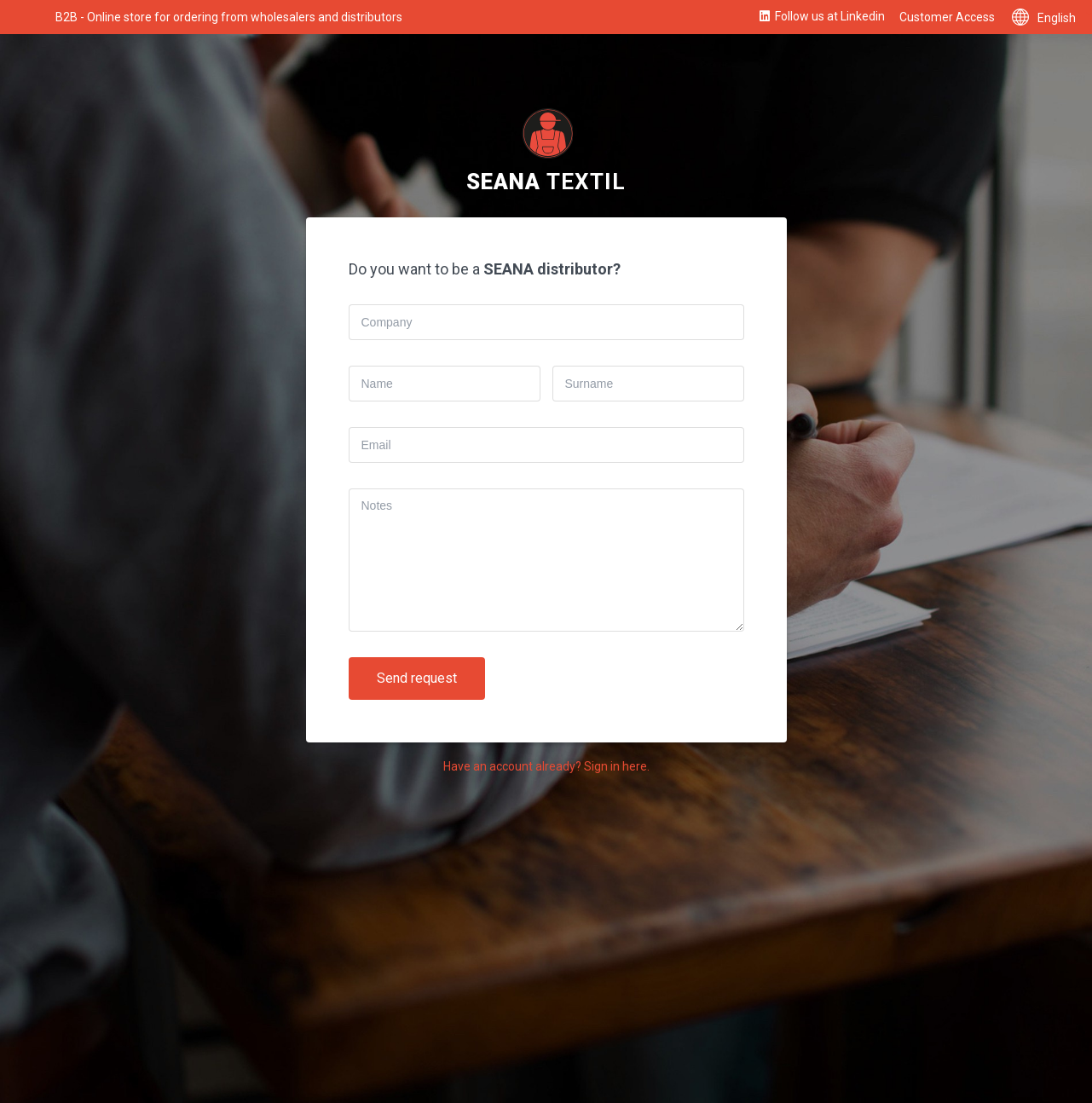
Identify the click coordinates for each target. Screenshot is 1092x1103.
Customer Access (947, 17)
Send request (417, 678)
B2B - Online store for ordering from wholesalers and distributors (228, 17)
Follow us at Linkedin (820, 17)
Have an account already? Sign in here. (546, 766)
